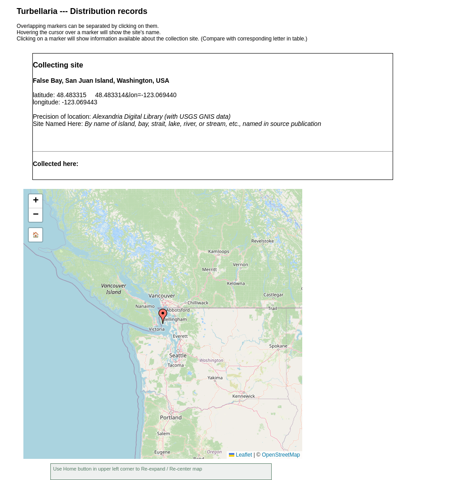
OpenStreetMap (281, 455)
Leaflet (240, 455)
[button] (162, 316)
